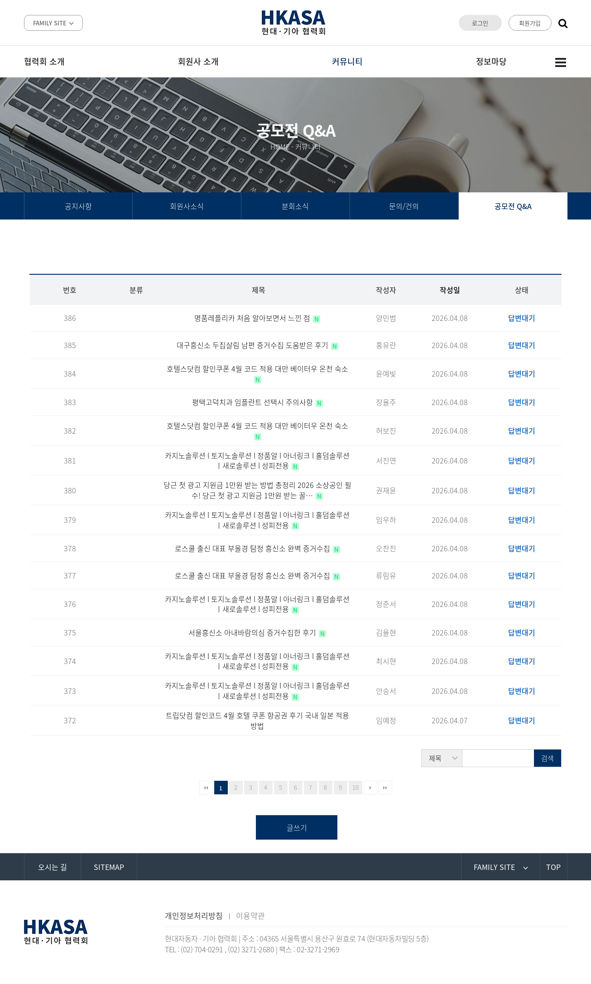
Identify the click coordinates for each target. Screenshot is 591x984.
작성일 (450, 289)
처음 (206, 787)
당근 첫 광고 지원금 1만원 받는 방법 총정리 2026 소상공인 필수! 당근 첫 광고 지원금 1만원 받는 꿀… (257, 489)
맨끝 (385, 787)
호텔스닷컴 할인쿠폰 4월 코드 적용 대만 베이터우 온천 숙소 (257, 368)
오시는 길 (52, 866)
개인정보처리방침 (194, 915)
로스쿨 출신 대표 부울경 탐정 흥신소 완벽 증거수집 (253, 548)
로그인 (480, 23)
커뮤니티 (347, 61)
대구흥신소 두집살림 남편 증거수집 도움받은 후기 (253, 344)
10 (355, 787)
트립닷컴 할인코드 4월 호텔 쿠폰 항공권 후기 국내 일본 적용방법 (257, 720)
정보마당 (491, 61)
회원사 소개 (198, 61)
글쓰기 (297, 827)
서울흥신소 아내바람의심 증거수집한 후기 (253, 632)
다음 (370, 787)
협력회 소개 (44, 61)
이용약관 (250, 915)
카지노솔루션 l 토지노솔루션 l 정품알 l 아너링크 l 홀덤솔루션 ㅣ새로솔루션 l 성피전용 (257, 460)
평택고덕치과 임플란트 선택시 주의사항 (253, 401)
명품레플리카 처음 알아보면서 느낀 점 (253, 317)
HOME (280, 147)
